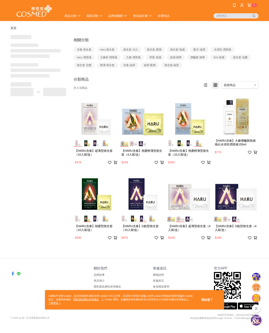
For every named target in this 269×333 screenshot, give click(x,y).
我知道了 (207, 299)
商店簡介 (99, 280)
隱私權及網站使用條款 (107, 286)
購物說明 (158, 274)
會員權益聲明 (161, 286)
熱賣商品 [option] (230, 85)
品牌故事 (99, 274)
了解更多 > (54, 303)
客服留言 (158, 280)
